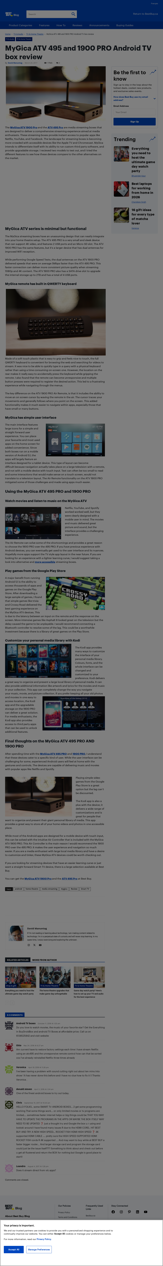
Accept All (13, 1249)
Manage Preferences (39, 1249)
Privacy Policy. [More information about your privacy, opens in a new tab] (44, 1239)
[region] (81, 1243)
